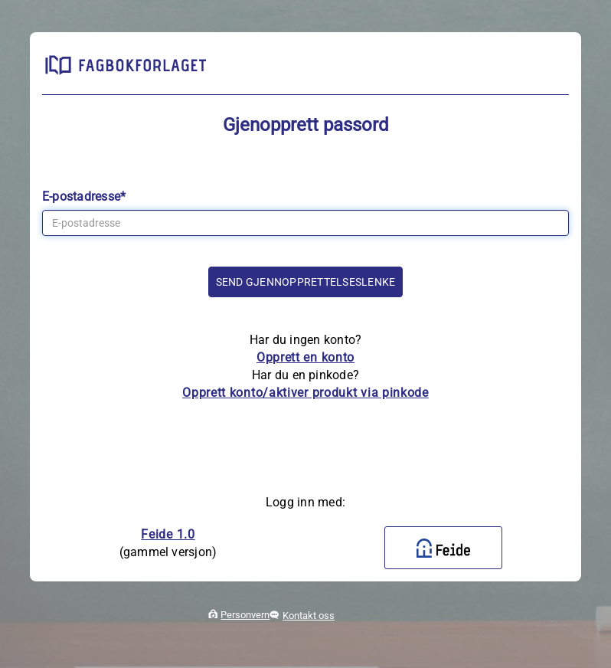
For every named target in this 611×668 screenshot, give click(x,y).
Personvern (245, 615)
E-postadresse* (84, 196)
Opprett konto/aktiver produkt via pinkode (305, 392)
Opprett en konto (305, 357)
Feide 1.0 (167, 534)
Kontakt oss (309, 615)
